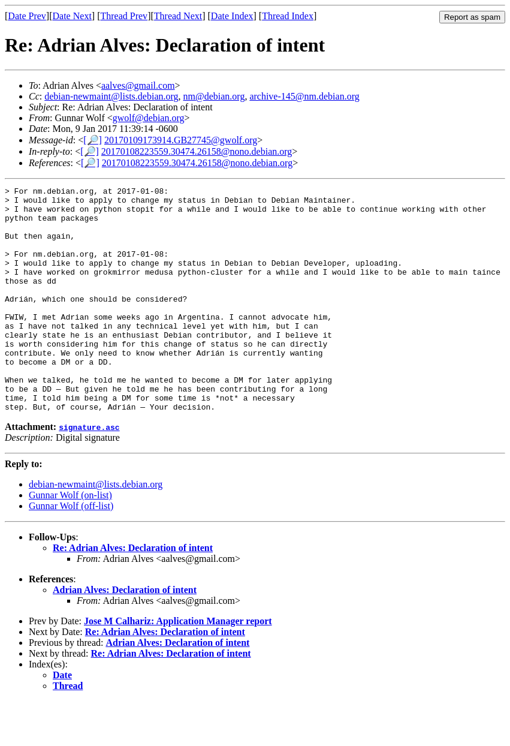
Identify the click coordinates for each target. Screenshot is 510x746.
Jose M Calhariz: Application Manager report (178, 666)
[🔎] (92, 140)
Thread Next (178, 16)
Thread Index (287, 16)
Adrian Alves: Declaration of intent (125, 635)
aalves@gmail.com (138, 85)
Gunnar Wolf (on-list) (70, 540)
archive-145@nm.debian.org (304, 96)
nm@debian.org (214, 96)
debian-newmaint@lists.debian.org (111, 96)
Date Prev (27, 16)
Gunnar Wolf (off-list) (71, 551)
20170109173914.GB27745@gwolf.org (180, 140)
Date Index (232, 16)
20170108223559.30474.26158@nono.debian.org (196, 151)
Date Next (72, 16)
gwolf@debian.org (149, 118)
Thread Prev (123, 16)
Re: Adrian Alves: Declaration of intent (133, 593)
